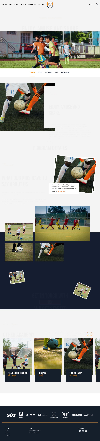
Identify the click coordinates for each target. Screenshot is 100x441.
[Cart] (97, 4)
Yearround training (17, 373)
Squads (7, 433)
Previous (87, 334)
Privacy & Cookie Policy (35, 430)
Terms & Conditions (34, 433)
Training (43, 373)
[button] (33, 72)
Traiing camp (75, 373)
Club (6, 430)
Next (91, 334)
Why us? (7, 435)
